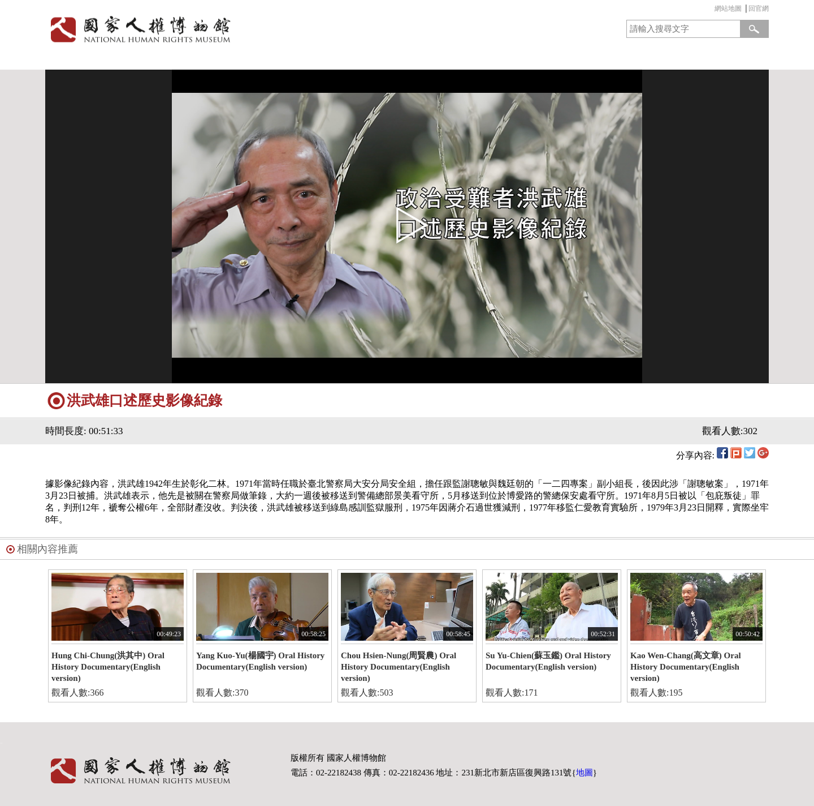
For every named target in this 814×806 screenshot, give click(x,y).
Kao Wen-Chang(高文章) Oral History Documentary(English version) (685, 667)
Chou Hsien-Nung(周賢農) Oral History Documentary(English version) (398, 667)
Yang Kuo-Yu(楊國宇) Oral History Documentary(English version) (260, 661)
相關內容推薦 (47, 549)
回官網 (758, 8)
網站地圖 (728, 8)
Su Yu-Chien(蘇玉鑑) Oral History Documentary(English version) (548, 661)
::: (712, 9)
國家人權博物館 (222, 29)
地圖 (584, 772)
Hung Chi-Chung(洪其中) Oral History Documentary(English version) (107, 667)
